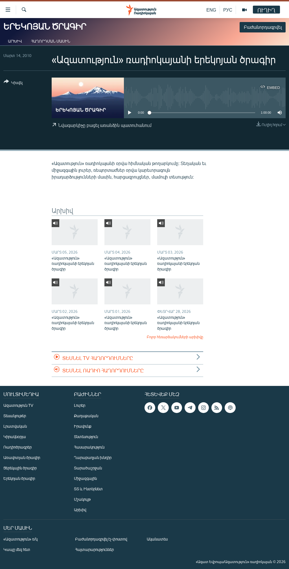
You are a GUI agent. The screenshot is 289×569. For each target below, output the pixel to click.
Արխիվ (15, 41)
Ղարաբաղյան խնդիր (92, 457)
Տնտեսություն (86, 436)
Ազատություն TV (18, 405)
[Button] (13, 83)
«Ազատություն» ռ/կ (20, 539)
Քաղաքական (86, 415)
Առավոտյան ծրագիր (21, 457)
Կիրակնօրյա (14, 436)
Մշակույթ (82, 499)
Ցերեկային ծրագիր (20, 467)
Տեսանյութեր (14, 415)
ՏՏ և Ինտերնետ (88, 488)
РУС (227, 9)
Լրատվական (15, 426)
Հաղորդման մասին (50, 41)
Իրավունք (82, 426)
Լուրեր (79, 405)
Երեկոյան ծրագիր (19, 478)
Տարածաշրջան (88, 467)
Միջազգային (85, 478)
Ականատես (157, 539)
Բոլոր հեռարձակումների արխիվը (175, 337)
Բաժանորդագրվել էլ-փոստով (101, 539)
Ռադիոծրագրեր (17, 447)
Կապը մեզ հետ (16, 549)
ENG (211, 9)
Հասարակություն (89, 447)
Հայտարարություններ (94, 549)
